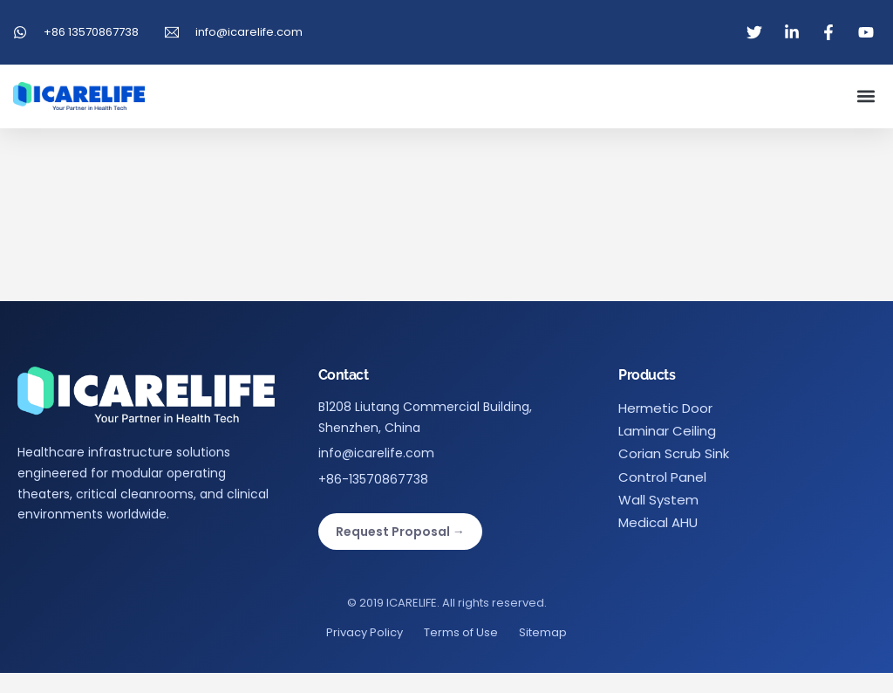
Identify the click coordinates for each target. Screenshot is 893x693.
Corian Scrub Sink (673, 453)
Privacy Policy (364, 632)
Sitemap (543, 632)
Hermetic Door (665, 408)
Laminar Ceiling (667, 431)
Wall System (658, 500)
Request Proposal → (400, 531)
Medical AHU (658, 522)
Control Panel (662, 477)
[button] (865, 96)
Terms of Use (461, 632)
